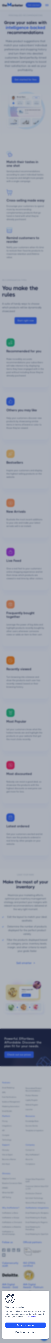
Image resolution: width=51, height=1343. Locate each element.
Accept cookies (25, 1325)
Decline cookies (25, 1332)
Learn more (31, 1317)
